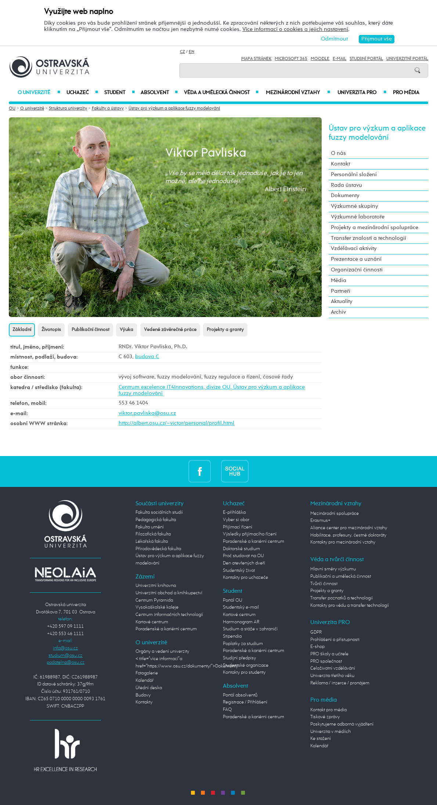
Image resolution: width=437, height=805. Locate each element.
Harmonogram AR (241, 622)
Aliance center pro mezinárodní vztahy (348, 528)
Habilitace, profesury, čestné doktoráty (348, 535)
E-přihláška (234, 512)
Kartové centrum (152, 622)
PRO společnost (326, 661)
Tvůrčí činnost (323, 583)
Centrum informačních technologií (169, 614)
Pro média (406, 92)
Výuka (126, 329)
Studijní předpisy (239, 658)
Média (338, 280)
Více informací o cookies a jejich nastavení (295, 29)
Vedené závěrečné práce (170, 329)
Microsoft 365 (291, 59)
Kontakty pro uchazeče (245, 577)
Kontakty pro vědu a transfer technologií (349, 605)
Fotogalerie (147, 673)
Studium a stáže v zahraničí (250, 629)
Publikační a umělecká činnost (340, 576)
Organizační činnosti (357, 270)
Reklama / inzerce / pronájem (339, 683)
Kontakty (144, 702)
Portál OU (232, 600)
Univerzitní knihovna (156, 585)
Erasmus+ (320, 520)
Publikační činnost (90, 329)
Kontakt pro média (328, 710)
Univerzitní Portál (407, 59)
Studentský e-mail (241, 607)
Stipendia (232, 636)
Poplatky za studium (243, 643)
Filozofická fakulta (153, 534)
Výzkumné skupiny (354, 206)
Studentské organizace (245, 665)
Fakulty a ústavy (108, 108)
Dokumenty (345, 195)
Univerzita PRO (362, 92)
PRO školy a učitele (329, 654)
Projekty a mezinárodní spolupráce (374, 227)
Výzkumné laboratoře (357, 217)
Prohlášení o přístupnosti (335, 639)
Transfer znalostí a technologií (368, 238)
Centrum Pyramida (154, 600)
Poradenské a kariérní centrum (166, 629)
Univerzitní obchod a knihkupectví (169, 593)
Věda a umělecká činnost (221, 92)
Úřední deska (149, 687)
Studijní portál (366, 59)
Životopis (51, 329)
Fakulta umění (150, 527)
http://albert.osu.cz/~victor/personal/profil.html (176, 423)
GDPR (316, 632)
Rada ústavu (346, 185)
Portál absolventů (240, 695)
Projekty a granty (225, 329)
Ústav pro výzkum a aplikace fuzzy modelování (174, 108)
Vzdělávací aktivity (354, 248)
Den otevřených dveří (244, 563)
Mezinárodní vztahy (298, 92)
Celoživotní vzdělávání (332, 668)
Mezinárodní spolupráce (334, 513)
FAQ (227, 709)
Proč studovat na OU (243, 555)
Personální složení (354, 174)
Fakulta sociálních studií (159, 512)
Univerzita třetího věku (332, 675)
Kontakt (340, 164)
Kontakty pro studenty (244, 672)
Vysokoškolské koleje (157, 607)
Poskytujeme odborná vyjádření (341, 724)
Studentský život (239, 570)
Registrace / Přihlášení (245, 702)
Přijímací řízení (237, 527)
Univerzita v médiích (330, 731)
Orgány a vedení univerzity (162, 651)
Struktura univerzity (68, 108)
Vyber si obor (236, 519)
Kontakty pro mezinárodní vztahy (342, 542)
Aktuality (342, 301)
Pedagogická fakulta (156, 519)
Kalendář (145, 680)
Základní (21, 329)
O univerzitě (39, 92)
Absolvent (159, 92)
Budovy (143, 695)
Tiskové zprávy (325, 717)
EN (191, 52)
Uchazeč (82, 92)
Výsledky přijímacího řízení (250, 534)
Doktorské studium (241, 548)
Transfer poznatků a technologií (341, 598)
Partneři (340, 291)
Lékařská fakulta (152, 541)
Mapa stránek (256, 59)
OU (12, 108)
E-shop (317, 646)
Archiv (338, 312)
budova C (147, 356)
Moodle (320, 59)
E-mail (339, 59)
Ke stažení (320, 738)
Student (119, 92)
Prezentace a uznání (356, 259)
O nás (338, 153)
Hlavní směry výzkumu (333, 569)
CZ (182, 52)
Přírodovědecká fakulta (158, 548)
